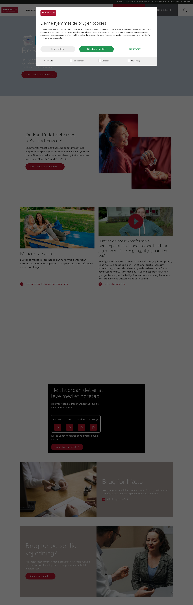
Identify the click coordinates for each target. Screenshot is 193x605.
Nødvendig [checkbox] (46, 61)
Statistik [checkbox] (104, 61)
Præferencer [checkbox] (77, 61)
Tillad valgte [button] (58, 49)
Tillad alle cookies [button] (96, 49)
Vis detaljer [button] (135, 49)
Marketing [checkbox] (134, 61)
